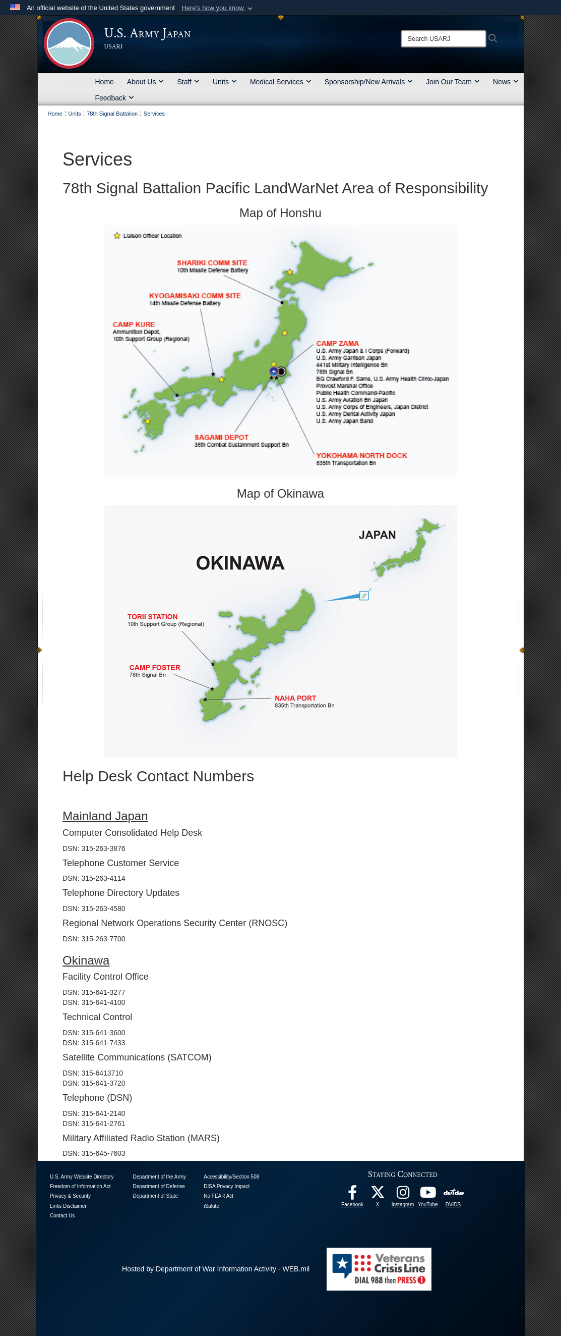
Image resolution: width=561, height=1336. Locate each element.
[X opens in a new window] (377, 1195)
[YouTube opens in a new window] (428, 1195)
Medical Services (280, 82)
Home (104, 82)
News (506, 82)
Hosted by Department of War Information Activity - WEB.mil (215, 1269)
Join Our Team (453, 82)
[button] (218, 8)
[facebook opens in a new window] (352, 1195)
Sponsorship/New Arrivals (369, 82)
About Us (145, 82)
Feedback (114, 98)
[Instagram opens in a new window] (402, 1195)
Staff (188, 82)
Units (225, 82)
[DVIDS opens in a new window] (453, 1192)
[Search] (443, 38)
